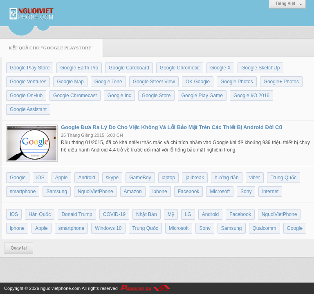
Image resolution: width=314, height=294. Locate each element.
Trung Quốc (283, 177)
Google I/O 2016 (251, 95)
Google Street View (154, 82)
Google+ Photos (281, 82)
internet (270, 191)
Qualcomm (264, 228)
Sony (245, 191)
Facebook (189, 191)
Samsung (56, 191)
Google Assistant (28, 109)
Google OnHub (26, 95)
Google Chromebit (180, 68)
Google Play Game (202, 95)
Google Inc (119, 95)
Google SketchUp (260, 68)
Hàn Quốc (40, 214)
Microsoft (220, 191)
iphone (160, 191)
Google (18, 177)
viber (254, 177)
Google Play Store (29, 68)
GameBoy (140, 177)
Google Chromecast (75, 95)
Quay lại (19, 248)
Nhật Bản (146, 214)
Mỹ (171, 214)
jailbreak (195, 177)
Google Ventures (28, 82)
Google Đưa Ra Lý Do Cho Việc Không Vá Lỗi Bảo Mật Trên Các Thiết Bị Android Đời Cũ (171, 127)
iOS (40, 177)
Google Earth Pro (79, 68)
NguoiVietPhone (95, 191)
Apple (61, 177)
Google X (220, 68)
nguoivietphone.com (60, 288)
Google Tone (108, 82)
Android (86, 177)
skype (112, 177)
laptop (168, 177)
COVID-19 (114, 214)
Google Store (156, 95)
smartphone (23, 191)
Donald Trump (76, 214)
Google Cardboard (129, 68)
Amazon (133, 191)
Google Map (70, 82)
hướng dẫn (227, 177)
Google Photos (236, 82)
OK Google (198, 82)
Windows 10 (108, 228)
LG (188, 214)
